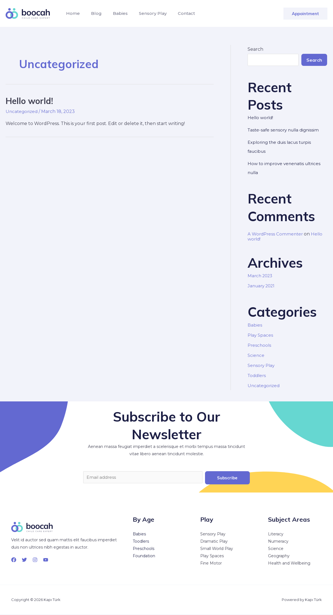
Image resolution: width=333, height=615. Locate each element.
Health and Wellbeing (289, 564)
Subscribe (227, 477)
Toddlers (257, 375)
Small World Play (216, 549)
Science (256, 355)
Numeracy (278, 542)
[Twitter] (24, 560)
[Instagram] (35, 560)
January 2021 (262, 285)
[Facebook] (13, 560)
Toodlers (141, 542)
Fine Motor (211, 564)
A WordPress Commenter (276, 234)
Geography (279, 556)
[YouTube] (45, 560)
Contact (176, 13)
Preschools (260, 345)
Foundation (144, 556)
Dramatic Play (214, 542)
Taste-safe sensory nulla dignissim (285, 130)
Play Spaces (261, 335)
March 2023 (261, 275)
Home (72, 13)
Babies (114, 13)
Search (255, 49)
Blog (93, 13)
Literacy (275, 534)
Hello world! (29, 101)
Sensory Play (145, 13)
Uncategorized (22, 111)
